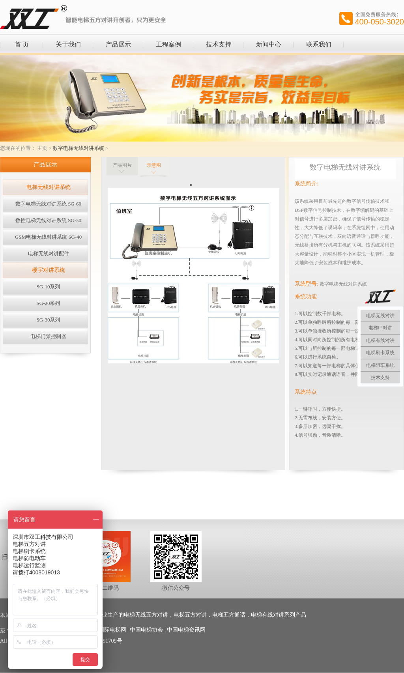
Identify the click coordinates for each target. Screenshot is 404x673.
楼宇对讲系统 (48, 270)
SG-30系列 (48, 320)
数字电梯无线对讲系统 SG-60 (48, 204)
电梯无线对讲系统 (48, 187)
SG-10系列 (48, 287)
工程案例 (168, 44)
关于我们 (68, 44)
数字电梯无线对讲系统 (78, 148)
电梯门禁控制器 (48, 336)
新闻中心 (268, 44)
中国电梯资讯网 (186, 630)
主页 (42, 148)
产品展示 (118, 44)
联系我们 (318, 44)
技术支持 (218, 44)
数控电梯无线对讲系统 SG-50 (48, 220)
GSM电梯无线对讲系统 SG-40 (48, 237)
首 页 (22, 44)
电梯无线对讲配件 (48, 253)
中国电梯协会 (146, 630)
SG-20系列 (48, 303)
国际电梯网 (112, 630)
